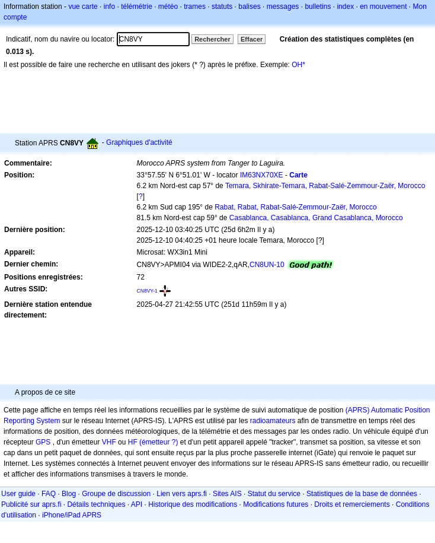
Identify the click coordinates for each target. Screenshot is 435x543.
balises (249, 6)
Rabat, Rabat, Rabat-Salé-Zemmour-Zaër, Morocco (295, 207)
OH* (298, 65)
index (345, 6)
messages (283, 6)
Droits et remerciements (351, 504)
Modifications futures (275, 504)
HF (132, 442)
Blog (69, 494)
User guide (18, 494)
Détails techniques (96, 504)
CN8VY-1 (147, 291)
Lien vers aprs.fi (181, 494)
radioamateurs (273, 421)
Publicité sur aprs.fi (31, 504)
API (136, 504)
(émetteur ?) (158, 442)
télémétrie (136, 6)
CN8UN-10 (267, 265)
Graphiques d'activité (139, 142)
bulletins (318, 6)
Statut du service (274, 494)
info (109, 6)
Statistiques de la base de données (361, 494)
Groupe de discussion (116, 494)
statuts (222, 6)
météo (168, 6)
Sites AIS (227, 494)
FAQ (48, 494)
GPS (43, 442)
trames (195, 6)
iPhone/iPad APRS (71, 515)
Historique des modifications (192, 504)
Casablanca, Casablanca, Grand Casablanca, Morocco (316, 218)
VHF (109, 442)
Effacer (252, 39)
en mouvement (383, 6)
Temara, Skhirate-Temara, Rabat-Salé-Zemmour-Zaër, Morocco (325, 186)
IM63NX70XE (261, 175)
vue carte (82, 6)
